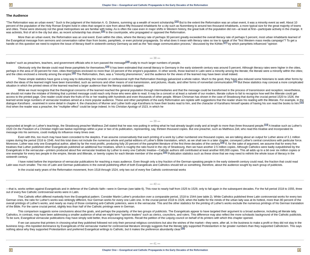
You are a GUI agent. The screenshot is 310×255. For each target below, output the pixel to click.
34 (222, 143)
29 (107, 67)
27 (225, 43)
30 (74, 73)
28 (127, 62)
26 (103, 31)
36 (183, 228)
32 (301, 102)
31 (235, 81)
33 (266, 125)
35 (165, 152)
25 (176, 21)
